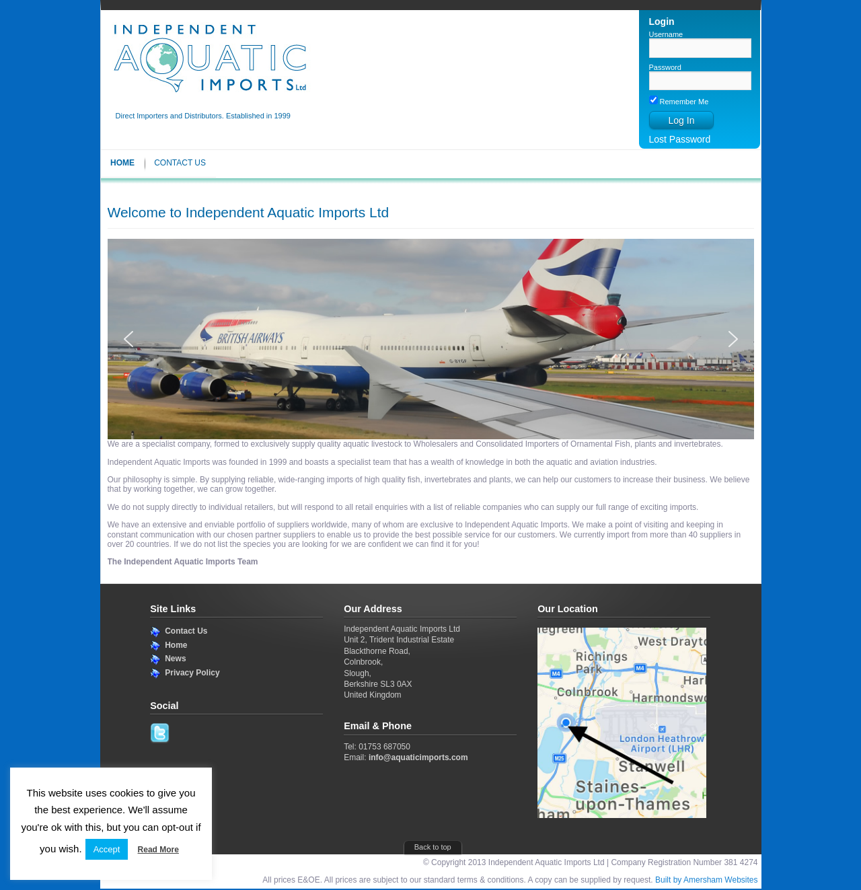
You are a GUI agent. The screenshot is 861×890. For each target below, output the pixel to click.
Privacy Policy (192, 672)
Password (665, 67)
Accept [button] (106, 849)
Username (666, 34)
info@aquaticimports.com (418, 757)
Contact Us (180, 163)
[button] (128, 339)
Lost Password (680, 139)
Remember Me (679, 102)
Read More (158, 849)
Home (122, 163)
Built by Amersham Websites (706, 880)
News (175, 658)
